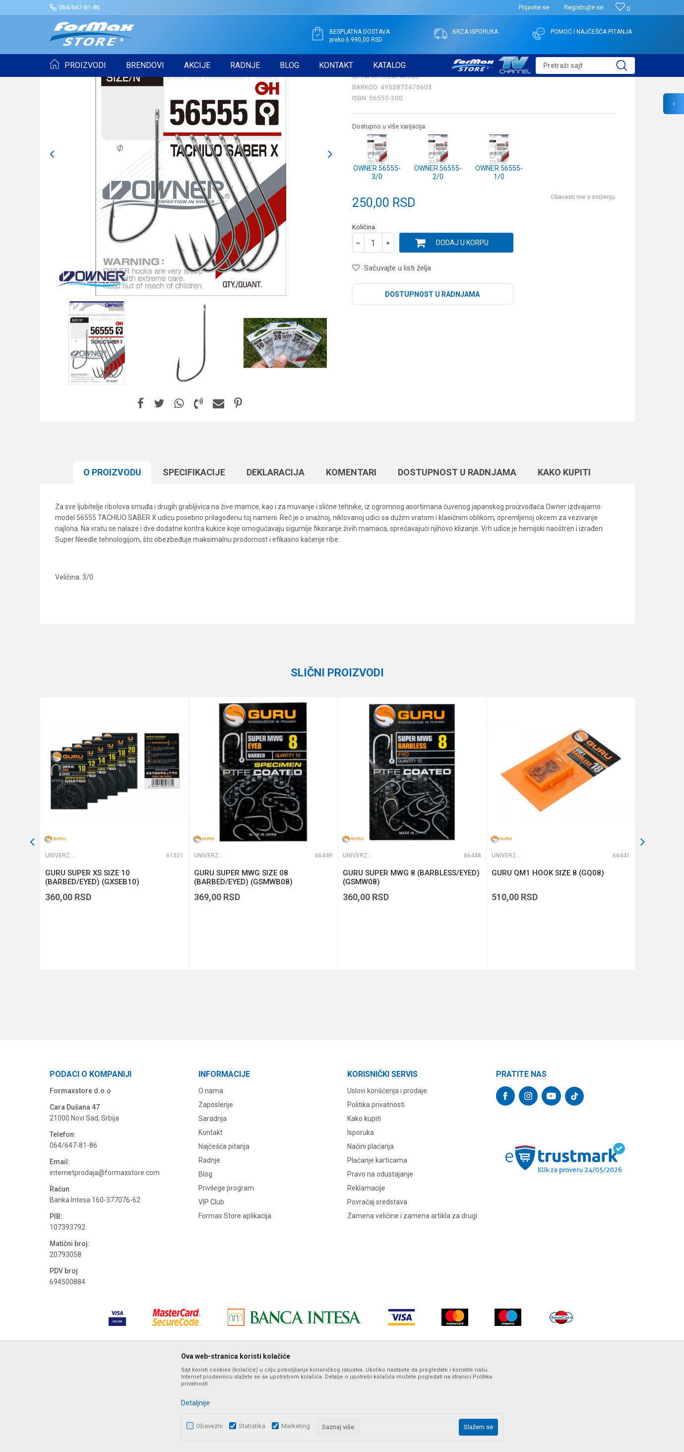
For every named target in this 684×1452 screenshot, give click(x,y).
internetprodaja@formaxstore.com (105, 1250)
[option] (97, 420)
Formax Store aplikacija (234, 1293)
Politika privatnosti (376, 1182)
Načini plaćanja (370, 1223)
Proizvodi (106, 83)
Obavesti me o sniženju (583, 273)
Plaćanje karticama (377, 1237)
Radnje (209, 1237)
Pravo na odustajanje (380, 1251)
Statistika (252, 1426)
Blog (205, 1251)
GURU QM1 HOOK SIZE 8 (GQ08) (548, 949)
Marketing (295, 1426)
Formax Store (68, 83)
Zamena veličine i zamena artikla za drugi (412, 1293)
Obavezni (209, 1426)
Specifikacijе (194, 549)
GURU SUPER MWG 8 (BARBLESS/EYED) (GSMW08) (411, 954)
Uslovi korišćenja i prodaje (387, 1168)
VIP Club (211, 1279)
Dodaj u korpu (462, 320)
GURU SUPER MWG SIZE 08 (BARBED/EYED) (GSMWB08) (243, 954)
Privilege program (226, 1265)
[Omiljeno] (623, 8)
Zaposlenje (215, 1182)
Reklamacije (366, 1265)
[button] (585, 65)
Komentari (351, 549)
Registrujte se (583, 7)
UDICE (134, 83)
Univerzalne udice (175, 83)
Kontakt (210, 1209)
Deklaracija (276, 549)
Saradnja (212, 1195)
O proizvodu (112, 549)
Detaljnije (195, 1403)
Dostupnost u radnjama (432, 371)
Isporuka (360, 1209)
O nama (210, 1168)
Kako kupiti (564, 549)
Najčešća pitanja (223, 1223)
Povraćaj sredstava (377, 1279)
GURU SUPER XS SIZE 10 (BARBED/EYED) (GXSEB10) (92, 954)
